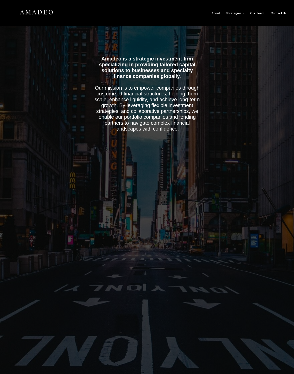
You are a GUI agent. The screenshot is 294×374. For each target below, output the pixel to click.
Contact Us (278, 13)
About (215, 13)
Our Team (257, 13)
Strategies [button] (234, 13)
